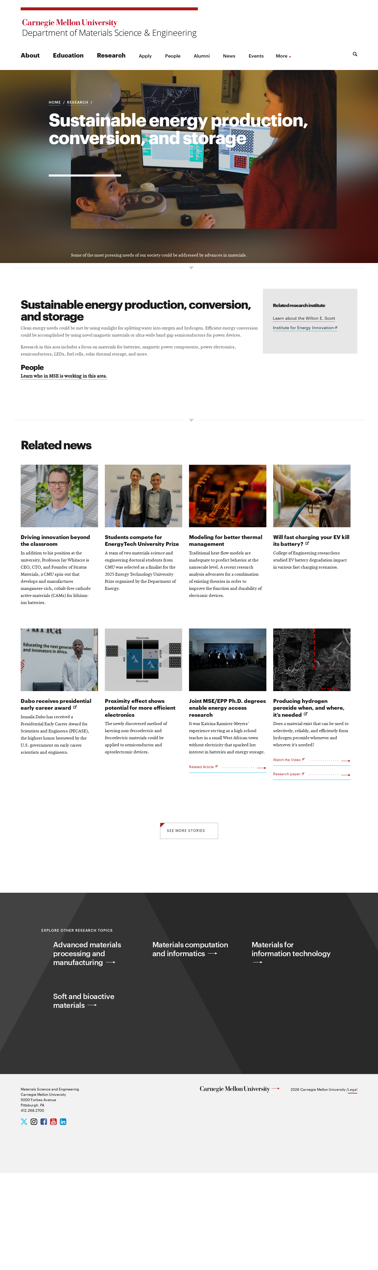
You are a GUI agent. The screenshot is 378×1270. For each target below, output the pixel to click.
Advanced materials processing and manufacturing (93, 1055)
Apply (145, 55)
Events (256, 55)
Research (111, 54)
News (229, 55)
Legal (352, 1186)
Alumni (202, 55)
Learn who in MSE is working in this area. (76, 470)
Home (55, 138)
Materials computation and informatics (186, 1055)
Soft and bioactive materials (88, 1102)
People (172, 55)
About (30, 54)
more (281, 55)
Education (68, 54)
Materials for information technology (280, 1055)
